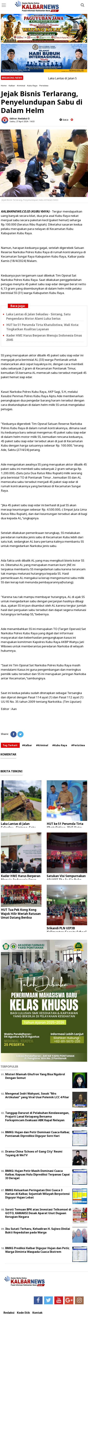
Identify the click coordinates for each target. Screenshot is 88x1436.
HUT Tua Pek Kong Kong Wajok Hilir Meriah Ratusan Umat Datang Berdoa (21, 913)
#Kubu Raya (59, 745)
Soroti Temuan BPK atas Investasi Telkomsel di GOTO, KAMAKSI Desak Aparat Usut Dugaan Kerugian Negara (38, 1213)
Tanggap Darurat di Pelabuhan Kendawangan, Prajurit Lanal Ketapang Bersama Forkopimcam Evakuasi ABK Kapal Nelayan (37, 1116)
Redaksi (8, 1313)
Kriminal (21, 85)
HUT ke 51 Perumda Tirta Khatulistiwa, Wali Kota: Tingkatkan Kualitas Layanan (42, 327)
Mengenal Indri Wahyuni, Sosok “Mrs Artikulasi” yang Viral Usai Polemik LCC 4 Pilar (37, 1095)
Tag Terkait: (10, 745)
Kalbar (12, 85)
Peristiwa (43, 85)
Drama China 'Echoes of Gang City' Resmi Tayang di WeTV (33, 1153)
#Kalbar (27, 745)
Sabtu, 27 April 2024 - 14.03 (22, 121)
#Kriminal (42, 745)
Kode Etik (23, 1313)
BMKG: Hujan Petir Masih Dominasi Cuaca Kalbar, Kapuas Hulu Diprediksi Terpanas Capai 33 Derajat (37, 1174)
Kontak (37, 1313)
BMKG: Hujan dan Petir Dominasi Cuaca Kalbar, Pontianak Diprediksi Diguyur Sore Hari (37, 1134)
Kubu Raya (32, 85)
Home (4, 85)
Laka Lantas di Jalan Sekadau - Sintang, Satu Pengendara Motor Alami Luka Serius (38, 316)
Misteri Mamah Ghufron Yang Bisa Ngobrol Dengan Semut (35, 1076)
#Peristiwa (78, 745)
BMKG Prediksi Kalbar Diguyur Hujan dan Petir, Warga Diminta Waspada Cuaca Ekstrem (37, 1250)
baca (64, 119)
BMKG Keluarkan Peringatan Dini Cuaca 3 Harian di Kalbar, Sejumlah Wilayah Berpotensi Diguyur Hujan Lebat (37, 1193)
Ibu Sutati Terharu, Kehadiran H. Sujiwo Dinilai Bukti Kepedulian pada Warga (37, 1230)
